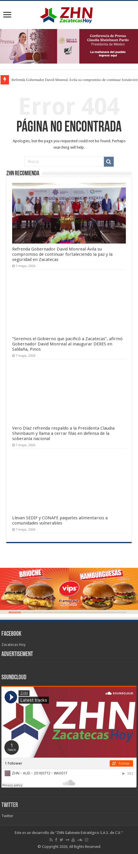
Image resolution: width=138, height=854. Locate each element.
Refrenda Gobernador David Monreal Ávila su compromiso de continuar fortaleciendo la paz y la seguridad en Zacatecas (62, 254)
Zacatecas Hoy (13, 644)
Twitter (9, 805)
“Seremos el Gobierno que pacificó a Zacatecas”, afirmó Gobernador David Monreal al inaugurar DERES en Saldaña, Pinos (67, 344)
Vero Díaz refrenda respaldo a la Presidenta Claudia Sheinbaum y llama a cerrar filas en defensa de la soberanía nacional (63, 433)
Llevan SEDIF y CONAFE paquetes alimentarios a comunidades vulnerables (60, 520)
